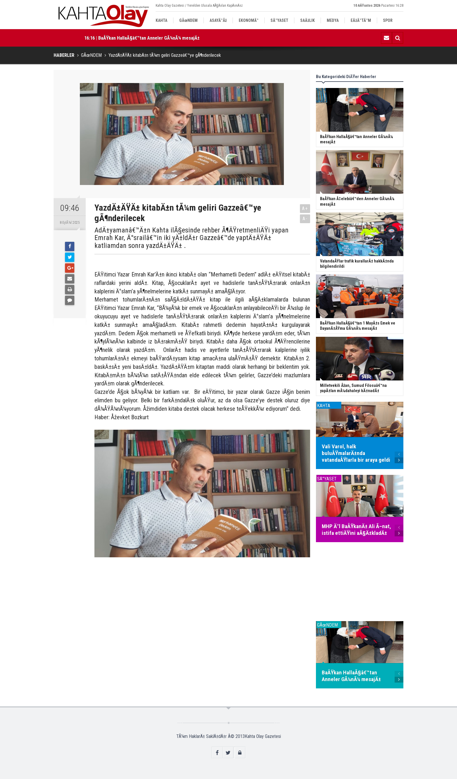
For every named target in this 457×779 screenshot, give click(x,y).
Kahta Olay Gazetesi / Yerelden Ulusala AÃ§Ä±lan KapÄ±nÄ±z (199, 5)
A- (305, 218)
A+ (305, 208)
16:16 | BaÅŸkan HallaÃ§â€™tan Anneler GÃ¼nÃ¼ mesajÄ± (142, 38)
